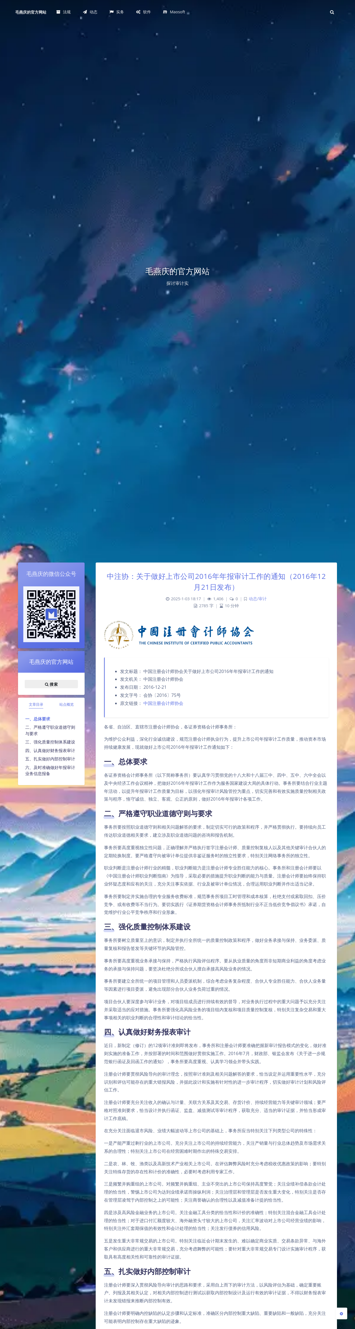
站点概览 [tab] (66, 704)
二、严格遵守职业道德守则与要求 (50, 730)
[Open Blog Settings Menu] (341, 1313)
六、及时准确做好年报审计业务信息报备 (50, 770)
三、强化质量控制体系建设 (50, 742)
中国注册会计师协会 (163, 703)
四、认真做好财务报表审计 (50, 750)
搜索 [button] (51, 684)
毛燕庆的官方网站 (30, 12)
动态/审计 (258, 598)
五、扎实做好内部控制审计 (50, 758)
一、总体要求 (37, 719)
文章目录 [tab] (36, 704)
